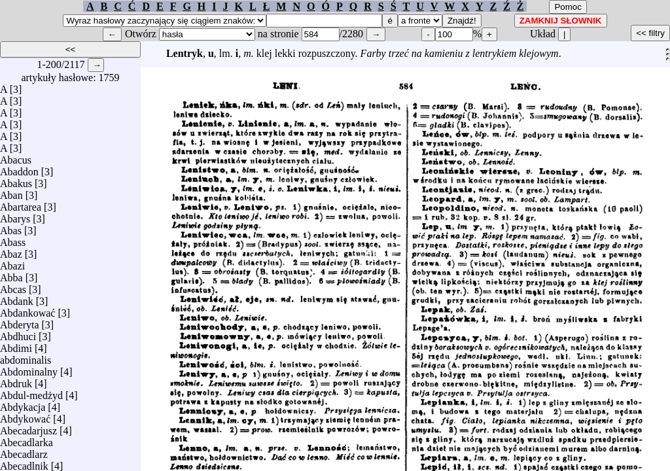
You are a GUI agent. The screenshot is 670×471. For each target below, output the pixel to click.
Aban (11, 192)
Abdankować (27, 309)
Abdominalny (29, 368)
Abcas (13, 286)
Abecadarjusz (28, 427)
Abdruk (16, 380)
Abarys (15, 215)
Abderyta (19, 321)
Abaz (11, 250)
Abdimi (16, 345)
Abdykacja (22, 404)
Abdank (16, 298)
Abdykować (25, 415)
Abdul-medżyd (31, 392)
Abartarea (20, 203)
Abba (11, 274)
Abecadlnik (24, 462)
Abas (11, 227)
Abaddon (19, 168)
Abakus (16, 180)
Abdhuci (18, 333)
